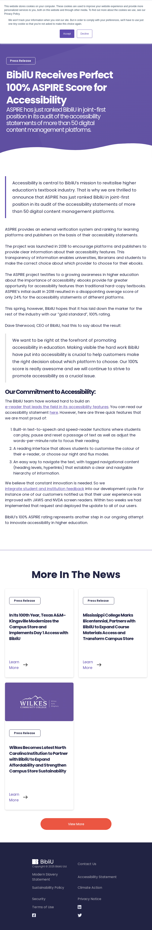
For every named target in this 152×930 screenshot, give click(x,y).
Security (39, 898)
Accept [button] (67, 33)
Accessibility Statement (97, 876)
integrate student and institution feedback (44, 488)
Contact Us (87, 863)
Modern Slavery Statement (45, 877)
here (54, 412)
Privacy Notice (89, 898)
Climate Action (90, 887)
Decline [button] (84, 33)
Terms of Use (43, 907)
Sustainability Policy (48, 887)
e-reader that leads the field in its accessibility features (57, 406)
